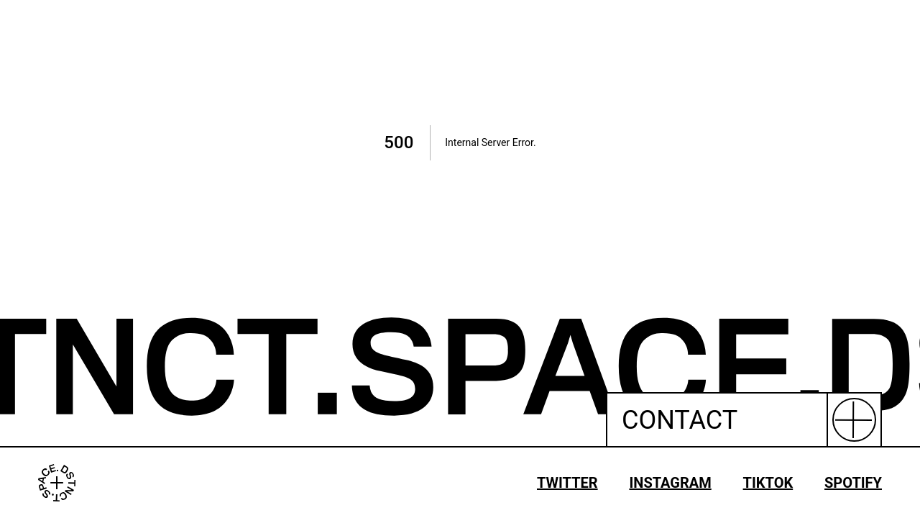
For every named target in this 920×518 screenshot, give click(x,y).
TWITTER (567, 482)
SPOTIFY (853, 482)
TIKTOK (768, 482)
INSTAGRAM (670, 482)
